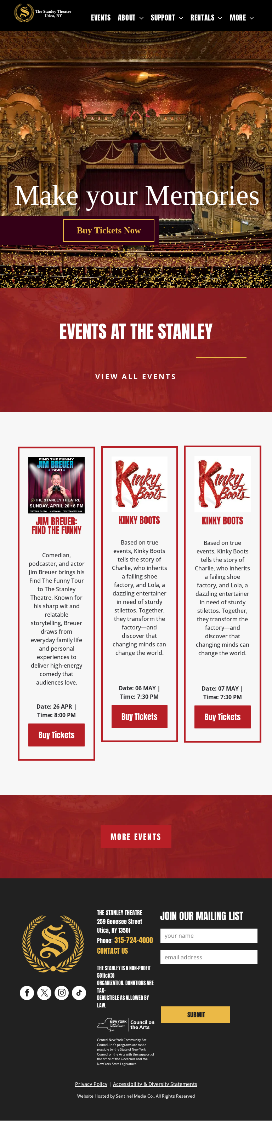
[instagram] (62, 994)
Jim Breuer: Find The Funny (56, 526)
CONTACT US (112, 950)
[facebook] (27, 994)
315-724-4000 (133, 940)
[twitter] (44, 994)
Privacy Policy (91, 1084)
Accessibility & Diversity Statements (155, 1084)
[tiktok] (79, 994)
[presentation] (214, 984)
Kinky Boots (139, 520)
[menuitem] (100, 17)
